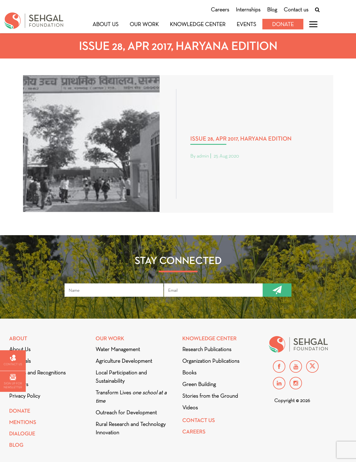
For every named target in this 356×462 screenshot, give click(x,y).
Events (246, 24)
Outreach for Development (126, 412)
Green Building (199, 384)
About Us (106, 24)
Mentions (22, 422)
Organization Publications (210, 360)
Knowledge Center (198, 24)
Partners (18, 384)
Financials (20, 360)
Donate (283, 24)
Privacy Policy (24, 395)
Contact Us (198, 420)
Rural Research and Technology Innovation (131, 428)
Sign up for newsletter (13, 381)
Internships (248, 9)
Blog (272, 9)
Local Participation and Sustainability (121, 376)
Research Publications (206, 349)
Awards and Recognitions (37, 372)
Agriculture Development (124, 360)
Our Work (144, 24)
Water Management (118, 349)
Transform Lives (131, 396)
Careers (220, 9)
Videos (190, 407)
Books (189, 372)
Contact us (296, 9)
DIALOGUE (22, 433)
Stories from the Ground (210, 395)
